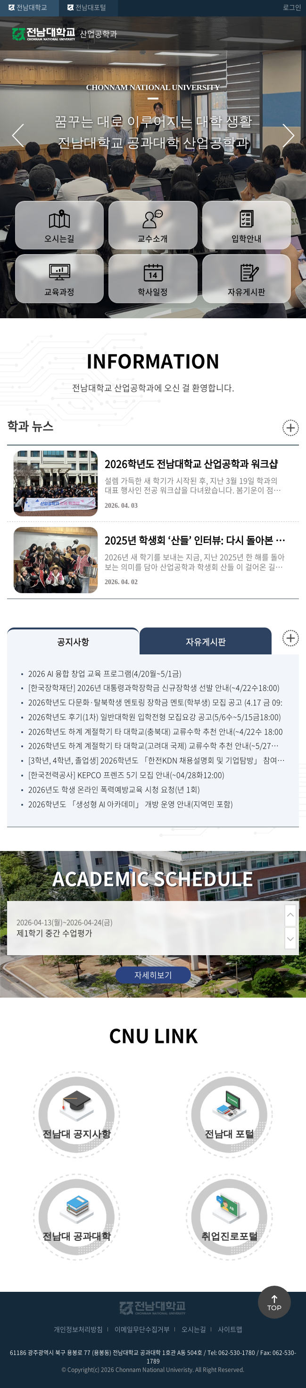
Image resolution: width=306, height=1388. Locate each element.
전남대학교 (32, 7)
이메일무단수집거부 (142, 1329)
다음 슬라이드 (288, 135)
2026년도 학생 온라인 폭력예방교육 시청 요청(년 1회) (114, 789)
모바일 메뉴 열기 (292, 34)
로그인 (292, 7)
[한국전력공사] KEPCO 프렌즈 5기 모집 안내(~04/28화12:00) (126, 775)
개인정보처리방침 (78, 1329)
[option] (148, 928)
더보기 (290, 428)
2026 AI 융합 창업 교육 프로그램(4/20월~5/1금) (105, 673)
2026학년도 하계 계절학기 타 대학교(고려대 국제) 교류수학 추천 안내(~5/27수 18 (156, 746)
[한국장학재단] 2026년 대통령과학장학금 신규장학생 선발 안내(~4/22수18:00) (154, 688)
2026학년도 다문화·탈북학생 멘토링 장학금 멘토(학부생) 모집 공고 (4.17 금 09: (155, 702)
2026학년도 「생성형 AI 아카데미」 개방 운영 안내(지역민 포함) (130, 804)
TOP (274, 1308)
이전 (290, 915)
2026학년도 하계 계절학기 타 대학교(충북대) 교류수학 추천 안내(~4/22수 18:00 (155, 731)
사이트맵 (230, 1329)
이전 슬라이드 (17, 135)
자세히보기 (153, 975)
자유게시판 (206, 642)
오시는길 (194, 1329)
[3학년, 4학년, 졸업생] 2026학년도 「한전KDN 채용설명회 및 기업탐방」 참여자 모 (156, 760)
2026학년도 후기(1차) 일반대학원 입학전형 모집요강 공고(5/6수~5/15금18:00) (154, 717)
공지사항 (73, 642)
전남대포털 (90, 7)
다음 (290, 938)
